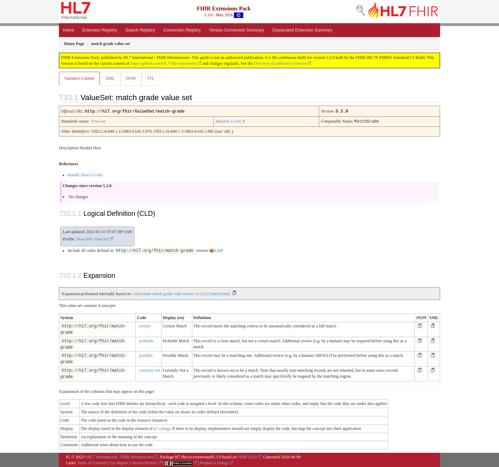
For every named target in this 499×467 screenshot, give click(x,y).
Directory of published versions (280, 63)
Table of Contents (92, 462)
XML (110, 78)
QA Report (119, 462)
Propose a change (214, 462)
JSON (132, 78)
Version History (144, 462)
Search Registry (140, 30)
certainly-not (149, 370)
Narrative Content (79, 78)
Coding (162, 428)
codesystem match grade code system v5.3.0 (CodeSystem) (181, 293)
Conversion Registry (182, 30)
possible (145, 355)
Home (68, 30)
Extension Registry (99, 30)
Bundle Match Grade (85, 174)
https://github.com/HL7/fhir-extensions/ (164, 63)
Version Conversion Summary (236, 30)
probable (146, 340)
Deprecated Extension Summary (302, 30)
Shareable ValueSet (92, 238)
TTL (153, 78)
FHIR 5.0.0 (247, 456)
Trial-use (98, 121)
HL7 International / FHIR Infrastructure (120, 456)
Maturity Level (228, 121)
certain (144, 325)
